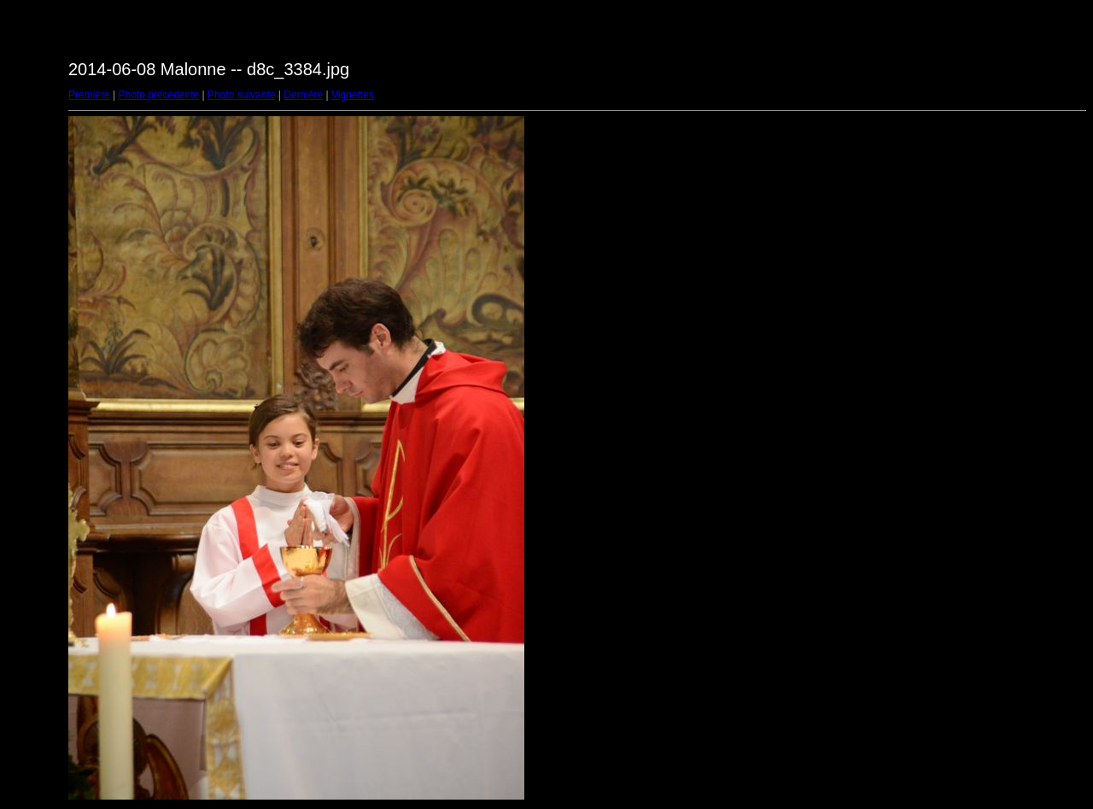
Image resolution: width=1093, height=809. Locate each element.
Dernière (303, 95)
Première (89, 95)
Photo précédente (158, 95)
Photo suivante (241, 95)
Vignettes (352, 95)
